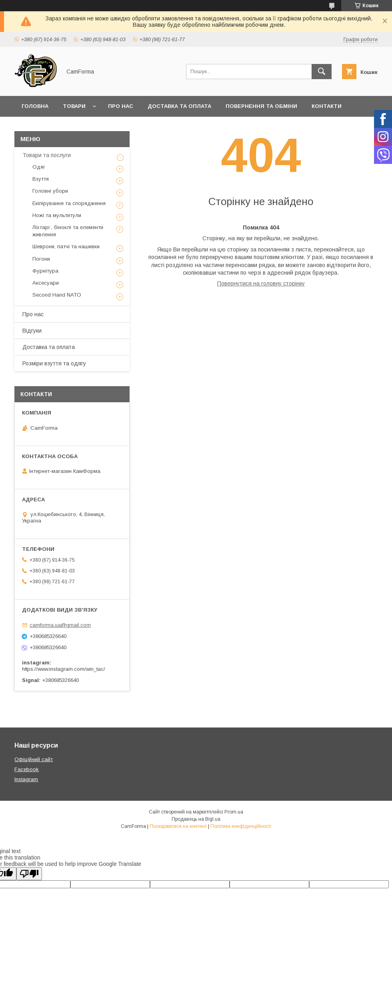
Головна (35, 106)
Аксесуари (45, 283)
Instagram (26, 779)
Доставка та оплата (179, 106)
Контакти (327, 106)
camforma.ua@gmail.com (60, 625)
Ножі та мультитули (56, 215)
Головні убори (50, 191)
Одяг (38, 167)
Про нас (120, 106)
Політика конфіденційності (240, 826)
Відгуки (32, 330)
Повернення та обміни (261, 106)
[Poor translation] (29, 873)
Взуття (40, 179)
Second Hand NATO (56, 295)
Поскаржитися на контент (178, 826)
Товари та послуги (46, 155)
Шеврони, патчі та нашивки (66, 246)
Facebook (26, 769)
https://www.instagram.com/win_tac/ (63, 669)
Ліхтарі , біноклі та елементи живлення (67, 230)
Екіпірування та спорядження (69, 203)
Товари (74, 106)
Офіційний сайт (33, 759)
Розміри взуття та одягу (54, 363)
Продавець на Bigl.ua (196, 819)
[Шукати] (322, 71)
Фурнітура (45, 271)
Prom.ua (233, 812)
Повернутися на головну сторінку (261, 283)
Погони (41, 259)
